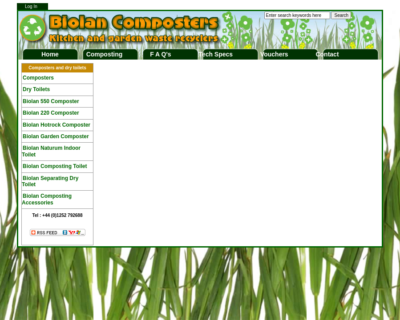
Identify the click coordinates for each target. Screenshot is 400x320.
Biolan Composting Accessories (47, 199)
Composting (104, 54)
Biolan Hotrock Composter (56, 125)
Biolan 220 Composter (51, 113)
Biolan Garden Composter (56, 136)
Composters (38, 78)
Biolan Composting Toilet (55, 166)
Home (50, 54)
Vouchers (274, 54)
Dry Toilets (36, 89)
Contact (327, 54)
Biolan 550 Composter (51, 101)
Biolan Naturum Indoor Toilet (51, 151)
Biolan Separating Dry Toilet (50, 181)
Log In (31, 6)
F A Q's (160, 54)
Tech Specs (215, 54)
